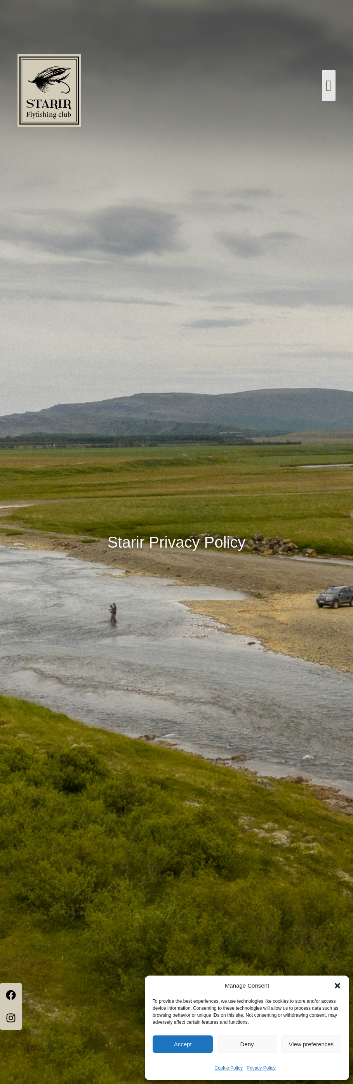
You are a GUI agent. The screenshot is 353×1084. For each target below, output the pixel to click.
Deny (247, 1044)
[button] (337, 986)
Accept (183, 1044)
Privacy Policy (261, 1068)
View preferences (311, 1044)
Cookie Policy (228, 1068)
